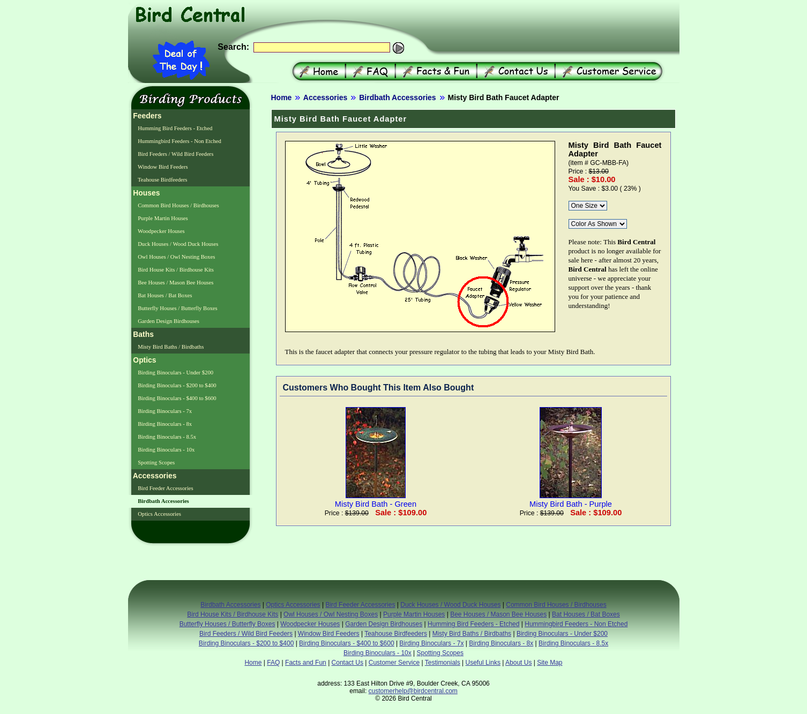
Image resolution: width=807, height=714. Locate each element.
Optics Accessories (159, 514)
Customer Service (394, 662)
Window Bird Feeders (162, 167)
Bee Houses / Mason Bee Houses (175, 282)
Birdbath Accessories (397, 97)
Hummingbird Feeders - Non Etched (179, 141)
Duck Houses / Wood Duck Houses (178, 244)
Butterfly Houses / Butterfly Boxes (177, 308)
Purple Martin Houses (162, 218)
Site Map (549, 662)
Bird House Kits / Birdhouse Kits (175, 270)
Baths (142, 334)
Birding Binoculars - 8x (164, 424)
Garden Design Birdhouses (168, 321)
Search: (233, 46)
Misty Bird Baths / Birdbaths (170, 347)
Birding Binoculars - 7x (164, 411)
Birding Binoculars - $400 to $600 (176, 398)
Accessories (325, 97)
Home (281, 97)
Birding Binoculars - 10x (166, 450)
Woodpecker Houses (161, 231)
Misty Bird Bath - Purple (570, 499)
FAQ (273, 662)
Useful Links (483, 662)
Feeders (146, 115)
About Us (518, 662)
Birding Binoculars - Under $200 (175, 372)
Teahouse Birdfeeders (162, 180)
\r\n (588, 206)
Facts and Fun (305, 662)
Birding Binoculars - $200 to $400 (176, 385)
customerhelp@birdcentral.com (413, 691)
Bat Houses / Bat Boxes (164, 295)
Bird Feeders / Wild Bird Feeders (175, 154)
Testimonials (442, 662)
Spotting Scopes (156, 462)
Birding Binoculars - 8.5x (167, 437)
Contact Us (347, 662)
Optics (143, 360)
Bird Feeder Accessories (165, 488)
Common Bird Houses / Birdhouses (178, 205)
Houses (145, 193)
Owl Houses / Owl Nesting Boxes (176, 257)
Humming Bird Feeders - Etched (175, 128)
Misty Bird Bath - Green (375, 499)
